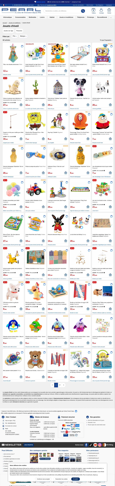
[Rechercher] (83, 11)
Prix (14, 36)
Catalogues (109, 5)
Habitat (52, 17)
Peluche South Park (75, 142)
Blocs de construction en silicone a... (57, 278)
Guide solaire (7, 471)
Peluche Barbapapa (8, 176)
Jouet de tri (95, 210)
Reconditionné (102, 17)
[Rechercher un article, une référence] (64, 11)
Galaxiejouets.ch (92, 455)
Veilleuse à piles (52, 176)
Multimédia (32, 17)
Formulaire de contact (11, 426)
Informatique (7, 17)
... (111, 17)
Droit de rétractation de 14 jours (96, 420)
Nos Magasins (99, 5)
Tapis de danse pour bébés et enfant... (80, 210)
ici (97, 474)
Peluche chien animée (9, 312)
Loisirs (42, 17)
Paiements (65, 420)
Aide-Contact (89, 5)
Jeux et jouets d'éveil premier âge (34, 74)
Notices (6, 468)
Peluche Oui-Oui (74, 108)
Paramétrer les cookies (61, 479)
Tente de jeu (51, 108)
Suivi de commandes (78, 5)
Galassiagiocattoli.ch (93, 460)
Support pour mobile (8, 142)
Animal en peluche (30, 380)
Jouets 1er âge (8, 31)
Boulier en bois (74, 312)
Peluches (19, 31)
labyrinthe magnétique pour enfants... (102, 244)
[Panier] (109, 11)
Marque (22, 36)
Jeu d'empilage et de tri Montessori (101, 176)
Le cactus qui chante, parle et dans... (35, 108)
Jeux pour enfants (30, 210)
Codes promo (7, 466)
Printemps (90, 17)
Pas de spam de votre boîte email (96, 424)
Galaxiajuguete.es (93, 463)
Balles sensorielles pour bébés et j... (12, 210)
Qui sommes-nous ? (9, 454)
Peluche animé (7, 74)
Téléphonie (80, 17)
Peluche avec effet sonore (10, 346)
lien (85, 470)
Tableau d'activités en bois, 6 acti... (34, 278)
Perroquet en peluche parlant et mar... (35, 312)
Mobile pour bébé (74, 278)
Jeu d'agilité (51, 142)
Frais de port (48, 5)
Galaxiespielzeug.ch (93, 458)
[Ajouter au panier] (21, 71)
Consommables (20, 17)
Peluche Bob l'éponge (31, 142)
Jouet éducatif (6, 380)
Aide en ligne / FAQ (10, 420)
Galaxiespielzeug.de (93, 453)
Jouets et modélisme (66, 17)
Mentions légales (8, 461)
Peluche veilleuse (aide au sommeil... (102, 312)
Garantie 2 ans (92, 422)
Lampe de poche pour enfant (33, 176)
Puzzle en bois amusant (98, 346)
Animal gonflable (96, 108)
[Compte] (101, 11)
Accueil (5, 23)
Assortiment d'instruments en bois (56, 312)
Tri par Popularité (105, 40)
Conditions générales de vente (12, 459)
